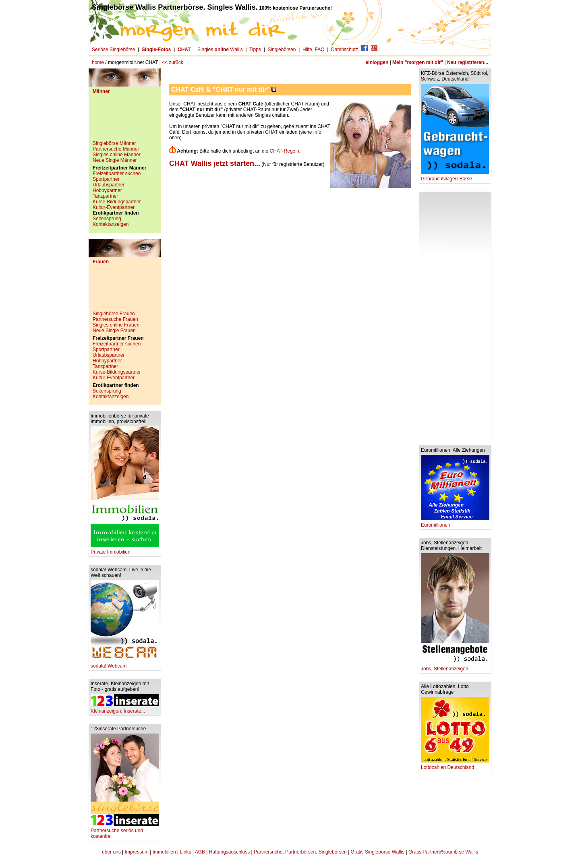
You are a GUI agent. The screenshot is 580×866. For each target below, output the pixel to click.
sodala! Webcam (125, 664)
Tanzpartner (105, 196)
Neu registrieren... (467, 62)
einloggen (377, 62)
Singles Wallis (220, 49)
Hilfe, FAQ (313, 49)
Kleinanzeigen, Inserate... (125, 709)
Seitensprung (107, 218)
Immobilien (164, 852)
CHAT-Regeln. (284, 151)
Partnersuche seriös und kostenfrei (125, 831)
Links (185, 852)
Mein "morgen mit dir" (417, 62)
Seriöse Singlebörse (113, 49)
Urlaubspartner (108, 185)
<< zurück (172, 62)
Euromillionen (455, 523)
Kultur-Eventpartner (114, 207)
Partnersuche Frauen (115, 319)
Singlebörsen (281, 49)
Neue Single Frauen (114, 330)
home (98, 62)
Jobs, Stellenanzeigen (455, 666)
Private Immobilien (125, 550)
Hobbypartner (107, 190)
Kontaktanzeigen (110, 224)
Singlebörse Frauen (114, 313)
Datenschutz (344, 49)
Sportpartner (106, 179)
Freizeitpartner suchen (117, 173)
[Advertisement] (125, 120)
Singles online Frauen (116, 325)
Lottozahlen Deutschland (455, 765)
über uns (111, 852)
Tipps (255, 49)
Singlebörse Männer (114, 143)
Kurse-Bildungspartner (117, 202)
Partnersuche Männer (116, 149)
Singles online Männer (117, 154)
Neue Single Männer (115, 160)
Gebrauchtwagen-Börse (455, 177)
